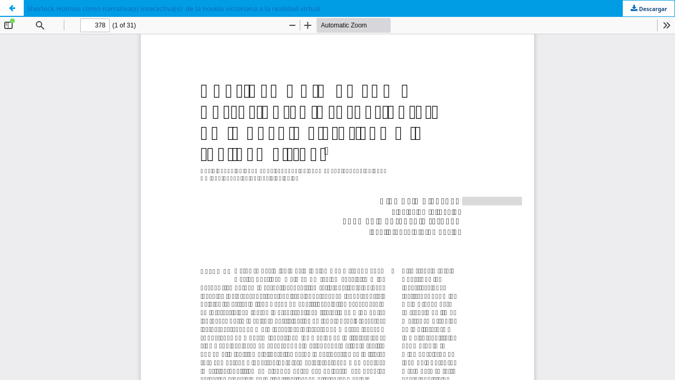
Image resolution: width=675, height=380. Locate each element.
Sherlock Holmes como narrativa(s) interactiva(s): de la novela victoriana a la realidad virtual (174, 8)
